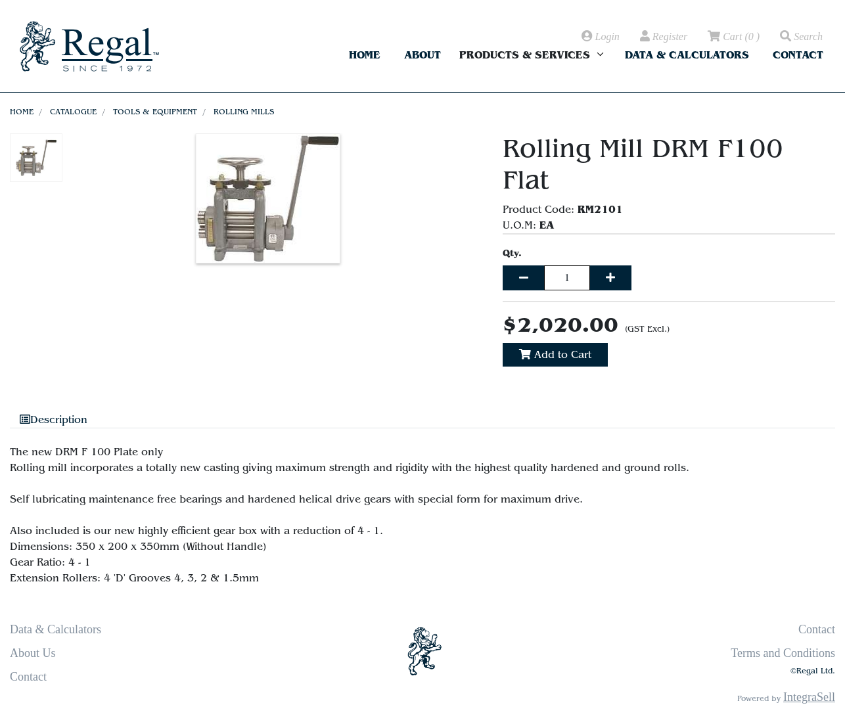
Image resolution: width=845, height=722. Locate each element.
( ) (733, 36)
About (422, 55)
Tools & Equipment (155, 111)
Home (364, 55)
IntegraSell (809, 697)
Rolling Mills (244, 111)
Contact (798, 55)
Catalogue (73, 111)
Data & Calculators (687, 55)
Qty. (512, 253)
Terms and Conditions (783, 653)
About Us (33, 653)
